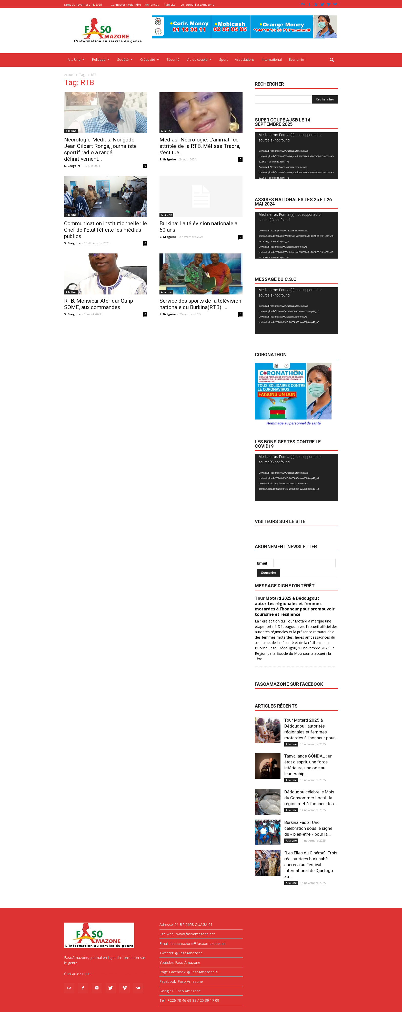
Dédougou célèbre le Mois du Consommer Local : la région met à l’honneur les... (310, 797)
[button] (332, 60)
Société (125, 59)
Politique (101, 59)
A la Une (76, 59)
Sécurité (173, 59)
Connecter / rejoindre (126, 4)
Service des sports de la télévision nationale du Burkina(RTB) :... (200, 304)
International (272, 59)
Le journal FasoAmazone (197, 4)
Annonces (152, 4)
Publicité (170, 4)
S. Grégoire (72, 166)
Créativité (149, 59)
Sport (223, 59)
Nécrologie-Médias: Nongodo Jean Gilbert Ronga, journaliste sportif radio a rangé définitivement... (100, 149)
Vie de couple (199, 59)
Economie (296, 59)
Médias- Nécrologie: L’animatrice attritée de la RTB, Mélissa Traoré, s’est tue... (199, 146)
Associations (245, 59)
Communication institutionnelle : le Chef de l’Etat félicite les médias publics (105, 229)
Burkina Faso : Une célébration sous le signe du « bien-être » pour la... (308, 828)
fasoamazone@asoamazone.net (119, 973)
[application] (296, 155)
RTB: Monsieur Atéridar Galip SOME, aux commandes (98, 304)
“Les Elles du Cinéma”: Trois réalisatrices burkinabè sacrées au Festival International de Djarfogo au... (310, 864)
